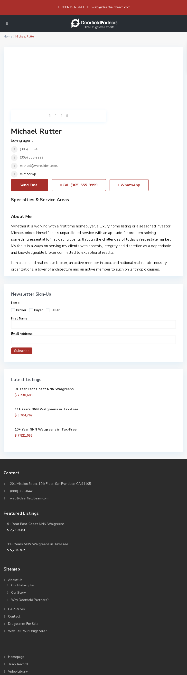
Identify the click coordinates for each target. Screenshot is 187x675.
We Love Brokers (21, 626)
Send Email (29, 132)
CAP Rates (16, 556)
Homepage (16, 604)
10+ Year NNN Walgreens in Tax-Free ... (47, 377)
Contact (14, 564)
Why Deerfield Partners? (30, 547)
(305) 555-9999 (114, 85)
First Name (19, 266)
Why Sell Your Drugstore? (27, 578)
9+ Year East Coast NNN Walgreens (44, 336)
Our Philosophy (22, 533)
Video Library (18, 619)
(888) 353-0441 (22, 438)
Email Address (22, 281)
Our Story (18, 540)
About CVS (19, 639)
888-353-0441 (73, 7)
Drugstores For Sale (23, 571)
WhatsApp (129, 132)
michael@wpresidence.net (121, 93)
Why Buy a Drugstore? (25, 633)
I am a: (15, 250)
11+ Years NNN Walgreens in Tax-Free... (48, 356)
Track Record (18, 611)
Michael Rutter (119, 59)
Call (78, 132)
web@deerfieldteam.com (111, 7)
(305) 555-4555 (114, 77)
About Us (15, 527)
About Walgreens (24, 646)
